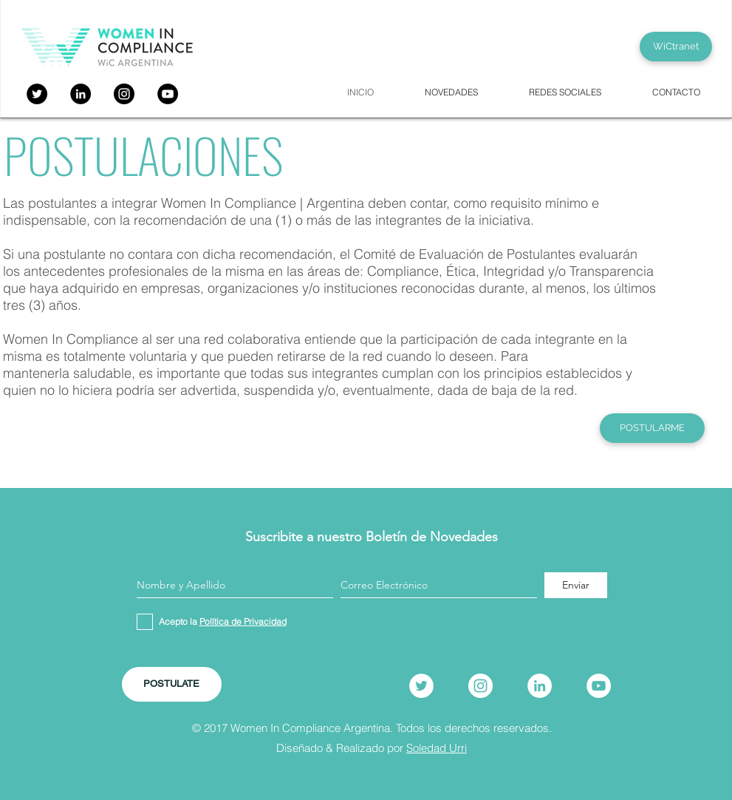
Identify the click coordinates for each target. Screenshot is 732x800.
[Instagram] (124, 94)
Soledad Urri (436, 748)
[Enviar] (575, 585)
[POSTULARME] (652, 428)
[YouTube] (167, 94)
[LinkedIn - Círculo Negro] (80, 94)
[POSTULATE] (172, 684)
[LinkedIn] (539, 686)
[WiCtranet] (676, 46)
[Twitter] (37, 94)
